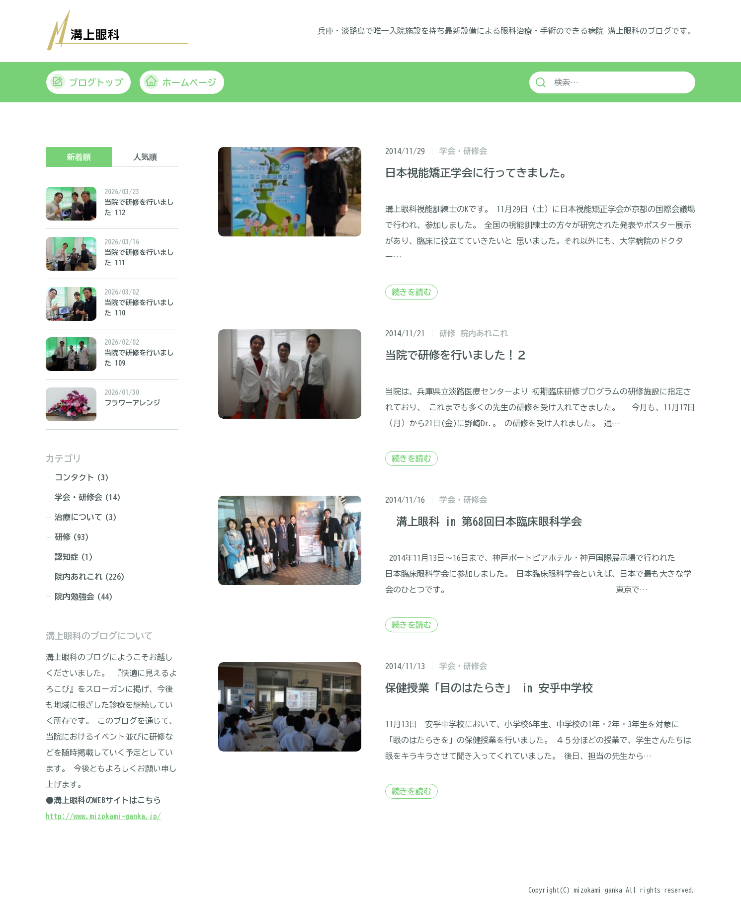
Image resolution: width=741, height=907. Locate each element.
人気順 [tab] (145, 156)
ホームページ (180, 81)
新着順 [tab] (79, 156)
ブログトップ (86, 81)
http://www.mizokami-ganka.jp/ (103, 816)
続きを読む (411, 292)
